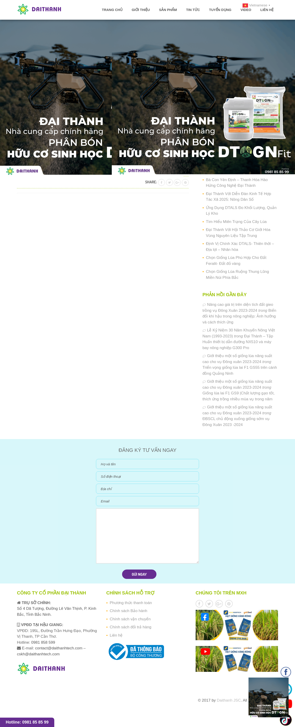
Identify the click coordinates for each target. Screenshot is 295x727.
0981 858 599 (42, 642)
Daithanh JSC (229, 700)
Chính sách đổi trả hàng (130, 627)
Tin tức (193, 10)
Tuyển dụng (220, 10)
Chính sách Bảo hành (128, 611)
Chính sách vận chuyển (130, 619)
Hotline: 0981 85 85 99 (27, 722)
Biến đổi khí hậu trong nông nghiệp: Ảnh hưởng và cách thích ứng (239, 316)
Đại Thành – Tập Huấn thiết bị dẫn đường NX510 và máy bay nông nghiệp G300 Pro (237, 342)
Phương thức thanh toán (131, 603)
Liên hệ (266, 10)
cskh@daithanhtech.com (38, 654)
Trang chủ (112, 10)
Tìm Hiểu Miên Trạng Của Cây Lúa (236, 222)
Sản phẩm (168, 10)
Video (245, 10)
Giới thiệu (141, 10)
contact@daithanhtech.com (59, 648)
